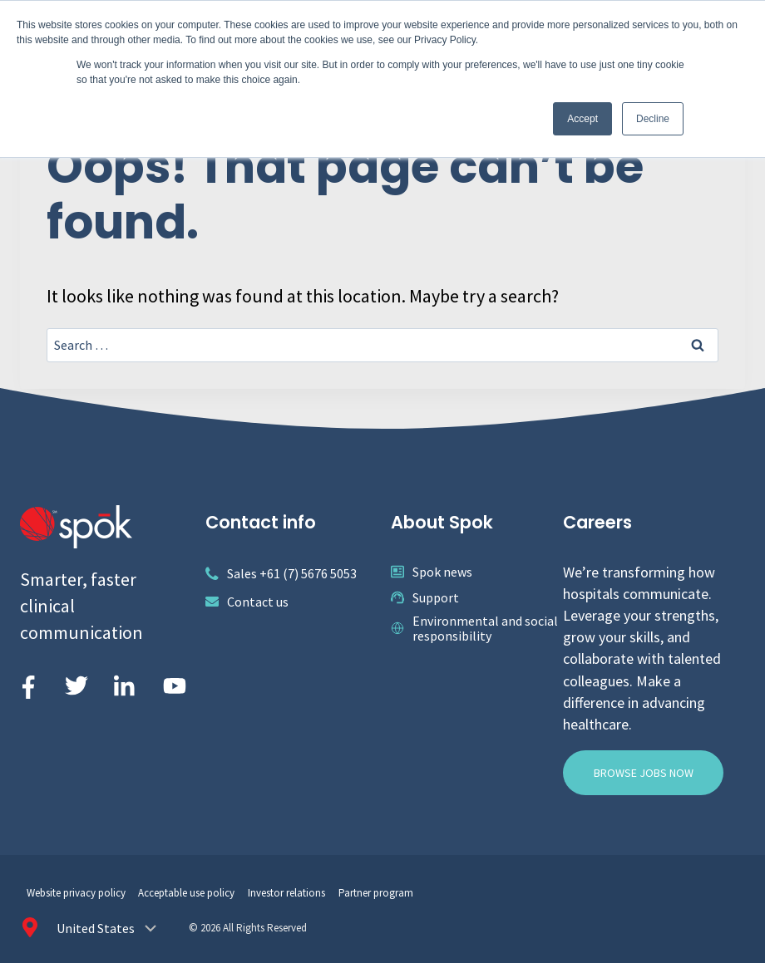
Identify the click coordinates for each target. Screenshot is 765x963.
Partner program (375, 893)
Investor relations (286, 893)
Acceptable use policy (186, 893)
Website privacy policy (76, 893)
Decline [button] (652, 119)
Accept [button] (582, 119)
